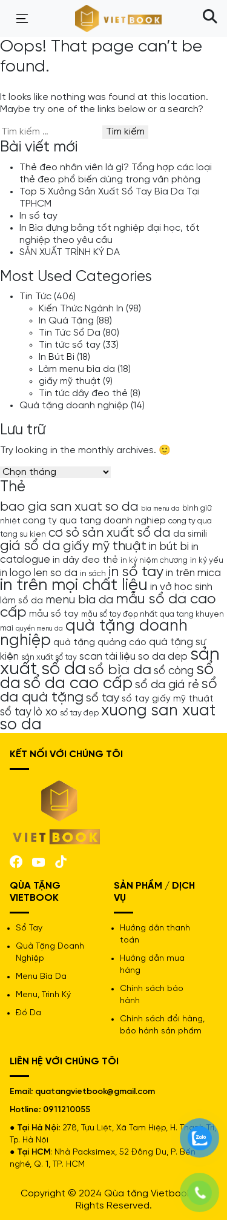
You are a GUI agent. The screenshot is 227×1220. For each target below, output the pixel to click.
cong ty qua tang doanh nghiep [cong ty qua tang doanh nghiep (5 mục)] (94, 521)
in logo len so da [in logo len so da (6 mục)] (38, 573)
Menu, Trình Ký (43, 995)
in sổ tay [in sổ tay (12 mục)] (135, 572)
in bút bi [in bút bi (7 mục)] (169, 547)
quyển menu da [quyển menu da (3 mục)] (39, 628)
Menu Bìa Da (41, 976)
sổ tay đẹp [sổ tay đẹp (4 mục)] (79, 713)
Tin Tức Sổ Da (69, 333)
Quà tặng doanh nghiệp (73, 405)
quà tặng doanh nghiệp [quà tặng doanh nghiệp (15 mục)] (94, 633)
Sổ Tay (29, 928)
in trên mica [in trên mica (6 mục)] (193, 573)
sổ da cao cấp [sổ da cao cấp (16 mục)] (78, 683)
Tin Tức (35, 296)
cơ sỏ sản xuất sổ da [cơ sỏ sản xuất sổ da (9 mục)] (109, 533)
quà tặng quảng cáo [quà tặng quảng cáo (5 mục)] (99, 643)
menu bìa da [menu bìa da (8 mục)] (79, 600)
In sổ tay (38, 216)
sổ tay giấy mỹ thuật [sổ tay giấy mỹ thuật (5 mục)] (168, 699)
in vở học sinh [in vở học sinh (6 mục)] (181, 587)
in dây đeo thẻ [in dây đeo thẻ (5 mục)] (85, 560)
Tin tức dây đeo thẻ (83, 393)
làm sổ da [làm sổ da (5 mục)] (21, 601)
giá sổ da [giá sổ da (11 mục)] (30, 546)
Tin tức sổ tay (69, 345)
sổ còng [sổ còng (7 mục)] (174, 671)
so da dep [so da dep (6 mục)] (163, 656)
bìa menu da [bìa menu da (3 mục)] (160, 508)
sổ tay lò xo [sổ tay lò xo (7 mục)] (29, 712)
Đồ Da (28, 1013)
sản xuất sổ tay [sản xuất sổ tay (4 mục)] (49, 657)
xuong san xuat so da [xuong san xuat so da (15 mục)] (107, 718)
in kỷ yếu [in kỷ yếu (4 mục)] (206, 560)
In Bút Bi (56, 357)
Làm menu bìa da (77, 369)
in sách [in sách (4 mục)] (93, 573)
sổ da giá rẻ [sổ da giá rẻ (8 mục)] (167, 684)
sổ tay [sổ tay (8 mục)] (102, 698)
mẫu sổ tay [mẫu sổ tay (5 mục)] (54, 614)
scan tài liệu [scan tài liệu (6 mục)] (107, 656)
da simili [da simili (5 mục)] (190, 534)
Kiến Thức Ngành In (81, 308)
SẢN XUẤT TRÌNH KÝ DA (69, 252)
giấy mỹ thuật (69, 381)
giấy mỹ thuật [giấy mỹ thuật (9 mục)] (104, 546)
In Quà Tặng (66, 321)
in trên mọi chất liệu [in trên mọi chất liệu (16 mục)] (74, 585)
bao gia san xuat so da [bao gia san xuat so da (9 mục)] (69, 507)
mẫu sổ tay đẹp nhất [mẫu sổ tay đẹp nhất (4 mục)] (119, 614)
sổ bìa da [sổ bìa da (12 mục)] (119, 670)
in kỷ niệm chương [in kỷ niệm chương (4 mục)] (154, 560)
